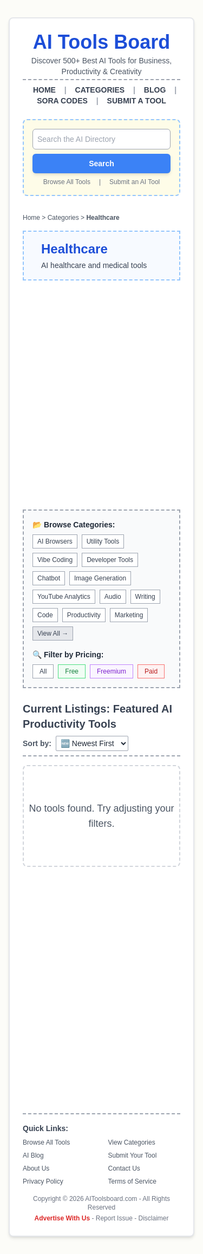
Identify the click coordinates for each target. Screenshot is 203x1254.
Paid (151, 671)
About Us (36, 1168)
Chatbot (48, 578)
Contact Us (124, 1168)
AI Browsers (55, 541)
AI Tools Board (101, 42)
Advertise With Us (62, 1218)
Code (45, 615)
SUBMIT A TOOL (136, 100)
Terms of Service (132, 1181)
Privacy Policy (43, 1181)
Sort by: (37, 743)
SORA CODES (62, 100)
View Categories (131, 1142)
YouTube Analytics (63, 596)
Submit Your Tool (132, 1155)
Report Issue (114, 1218)
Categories (63, 217)
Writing (145, 596)
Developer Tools (110, 560)
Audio (112, 596)
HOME (44, 90)
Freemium (111, 671)
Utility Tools (103, 541)
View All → (52, 633)
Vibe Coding (55, 560)
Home (31, 217)
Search (101, 163)
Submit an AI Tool (134, 182)
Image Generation (100, 578)
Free (71, 671)
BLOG (155, 90)
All (43, 671)
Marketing (129, 615)
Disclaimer (153, 1218)
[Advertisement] (101, 395)
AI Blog (33, 1155)
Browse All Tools (66, 182)
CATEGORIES (100, 90)
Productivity (84, 615)
